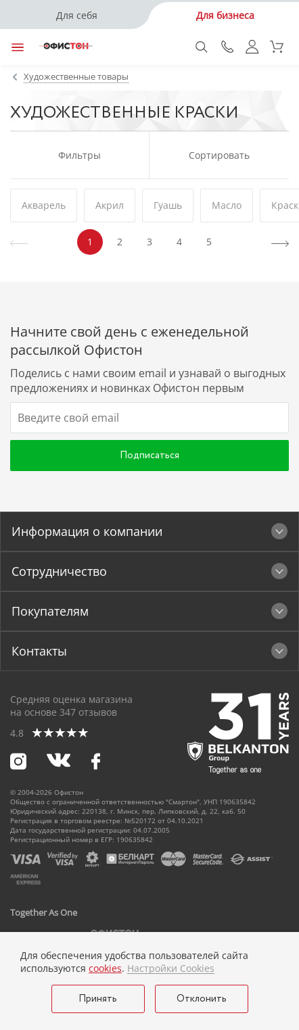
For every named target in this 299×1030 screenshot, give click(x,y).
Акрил (109, 205)
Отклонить (202, 999)
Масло (227, 205)
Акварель (44, 205)
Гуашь (168, 205)
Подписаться (149, 455)
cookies (105, 968)
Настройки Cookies (170, 968)
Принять (97, 999)
